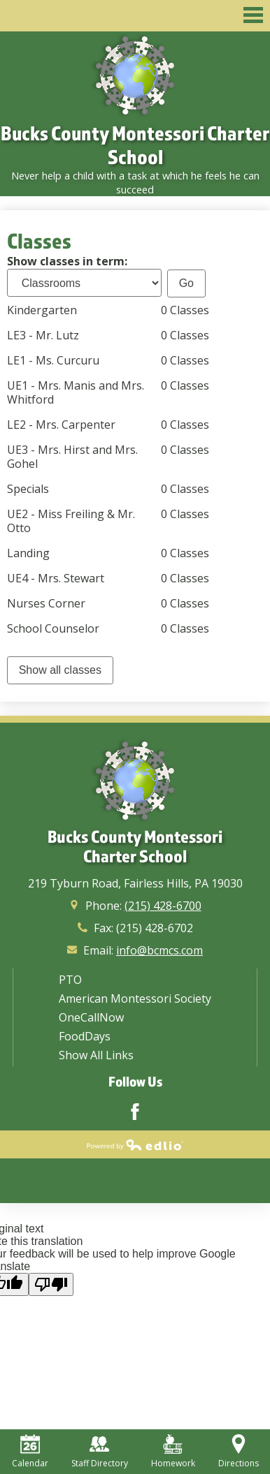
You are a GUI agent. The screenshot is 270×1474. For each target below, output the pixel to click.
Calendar (30, 1451)
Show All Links (96, 1055)
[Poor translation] (51, 1284)
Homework (173, 1451)
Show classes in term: (67, 261)
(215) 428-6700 (163, 905)
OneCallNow (91, 1017)
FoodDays (85, 1036)
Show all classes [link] (60, 670)
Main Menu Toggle (253, 15)
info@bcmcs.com (159, 950)
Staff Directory (99, 1451)
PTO (70, 979)
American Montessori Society (135, 998)
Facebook (135, 1111)
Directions (238, 1451)
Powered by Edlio (135, 1144)
